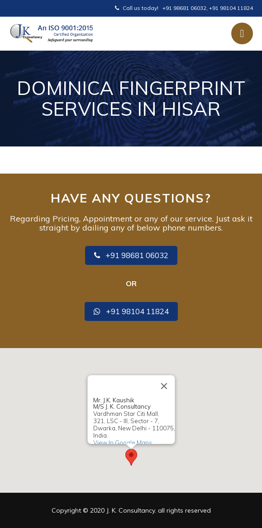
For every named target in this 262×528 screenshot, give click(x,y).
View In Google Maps (122, 442)
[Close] (164, 386)
